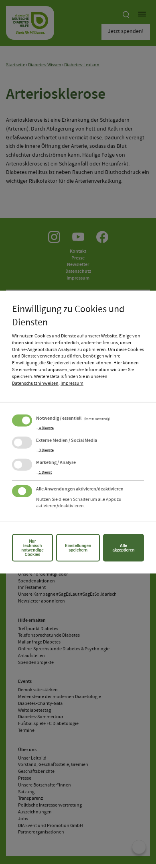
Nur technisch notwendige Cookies (32, 548)
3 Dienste (45, 450)
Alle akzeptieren (123, 547)
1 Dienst (44, 472)
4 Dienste (45, 428)
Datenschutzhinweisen (35, 383)
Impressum (72, 383)
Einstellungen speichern (78, 547)
